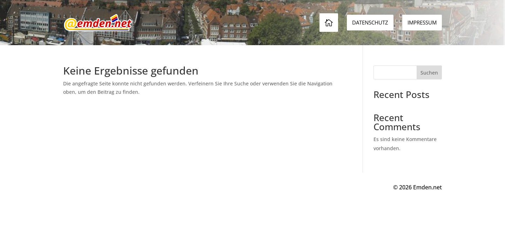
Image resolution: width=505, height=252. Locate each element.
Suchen (429, 72)
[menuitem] (422, 22)
